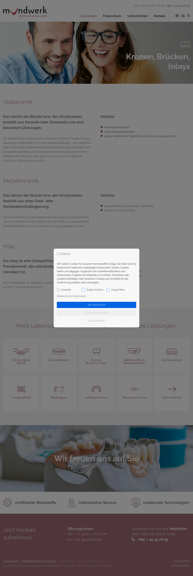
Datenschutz (64, 296)
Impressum (79, 296)
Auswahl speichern (96, 312)
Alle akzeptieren (96, 304)
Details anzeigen (96, 320)
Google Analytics (95, 289)
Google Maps (118, 289)
